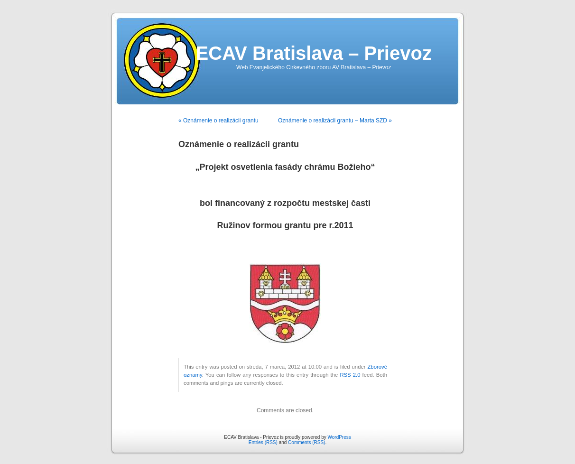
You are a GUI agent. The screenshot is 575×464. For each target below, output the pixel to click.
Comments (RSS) (306, 442)
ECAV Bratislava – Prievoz (314, 53)
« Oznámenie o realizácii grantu (218, 120)
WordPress (339, 437)
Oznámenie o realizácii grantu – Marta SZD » (335, 120)
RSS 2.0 (350, 375)
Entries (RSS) (263, 442)
